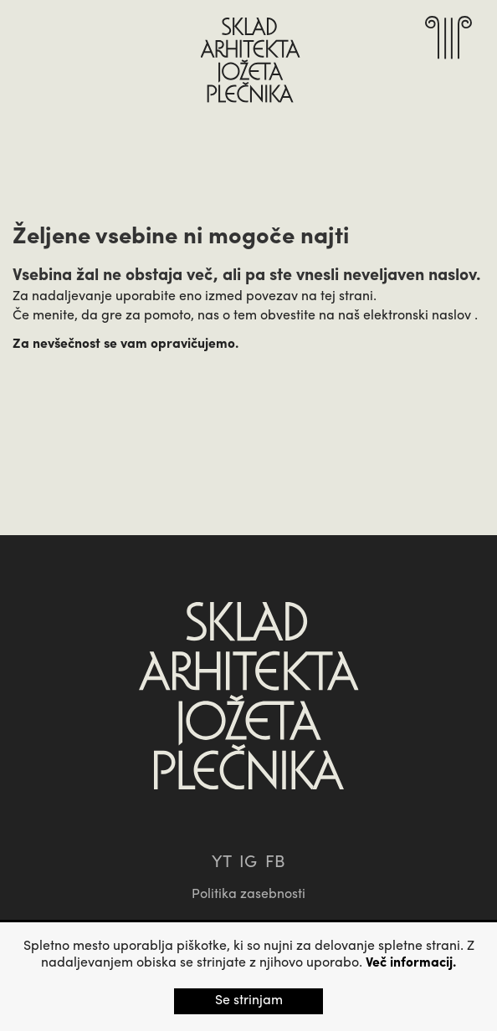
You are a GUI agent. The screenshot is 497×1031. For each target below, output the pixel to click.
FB (275, 863)
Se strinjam (249, 1001)
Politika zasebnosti (248, 894)
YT (221, 863)
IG (248, 863)
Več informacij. (411, 963)
